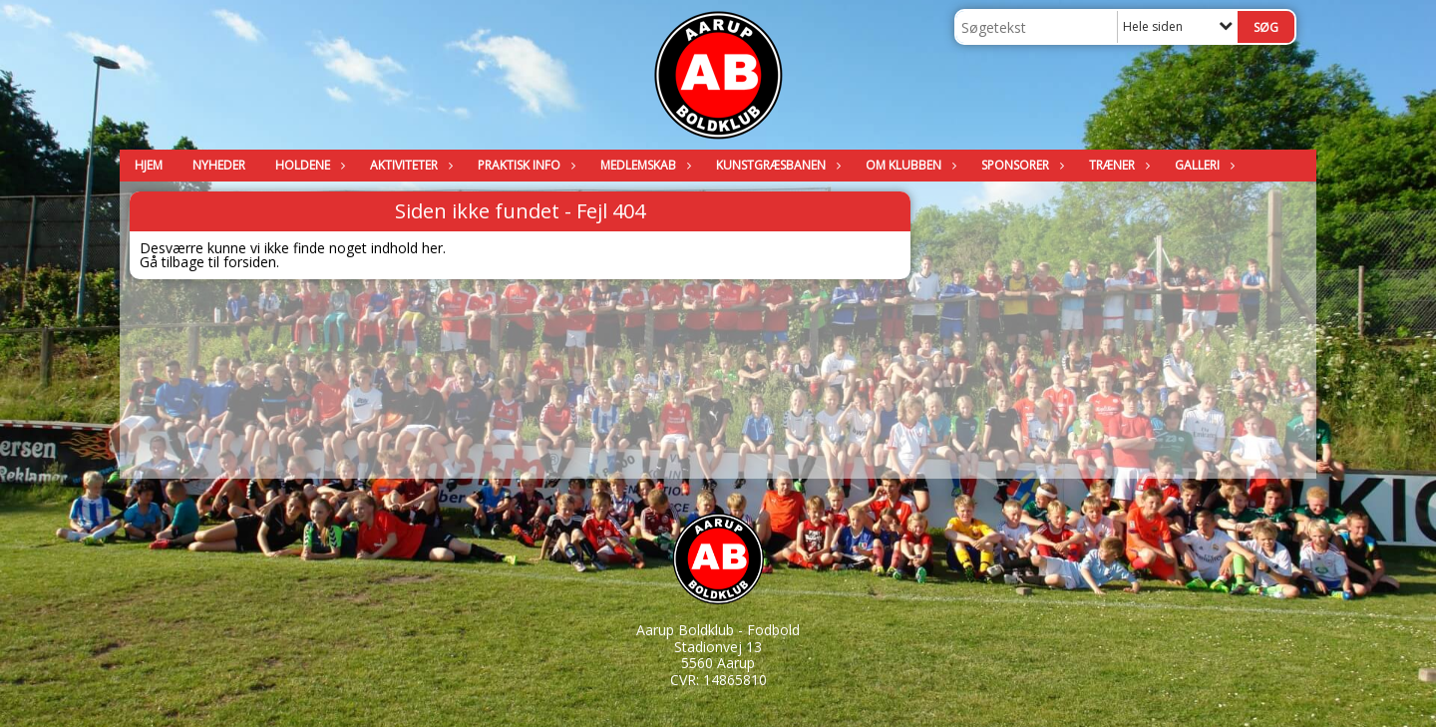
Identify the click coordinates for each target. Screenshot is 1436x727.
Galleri (1202, 165)
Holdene (307, 165)
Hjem (149, 165)
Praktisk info (524, 165)
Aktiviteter (409, 165)
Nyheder (218, 165)
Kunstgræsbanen (776, 165)
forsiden (249, 261)
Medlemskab (643, 165)
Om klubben (908, 165)
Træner (1117, 165)
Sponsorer (1020, 165)
